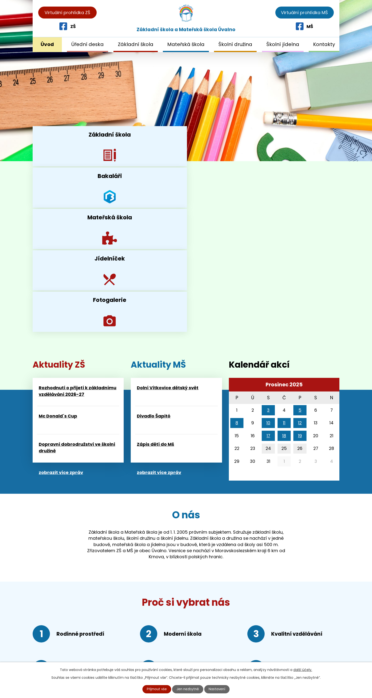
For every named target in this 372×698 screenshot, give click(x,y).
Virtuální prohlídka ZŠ (67, 12)
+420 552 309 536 (70, 637)
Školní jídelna (282, 44)
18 (284, 284)
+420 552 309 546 (69, 647)
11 (284, 271)
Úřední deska (87, 44)
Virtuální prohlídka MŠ (304, 12)
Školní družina (235, 44)
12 (300, 271)
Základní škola (135, 44)
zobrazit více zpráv (61, 320)
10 (268, 271)
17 (268, 284)
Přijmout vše (156, 689)
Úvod (47, 44)
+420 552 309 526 (69, 628)
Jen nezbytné (188, 689)
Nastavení (217, 689)
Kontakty (324, 44)
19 (300, 284)
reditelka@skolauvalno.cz (68, 656)
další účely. (302, 669)
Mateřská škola (186, 44)
